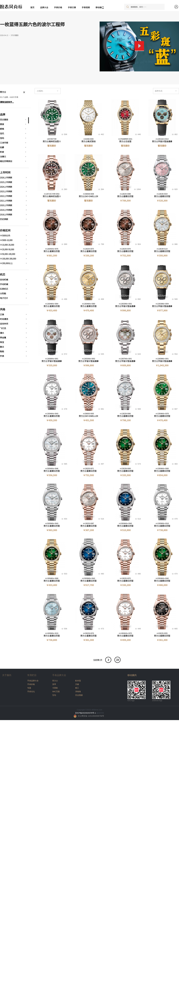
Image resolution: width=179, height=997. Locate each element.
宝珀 (54, 695)
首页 (32, 7)
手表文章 (72, 7)
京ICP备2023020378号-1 (85, 713)
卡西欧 (55, 688)
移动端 (99, 7)
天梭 (77, 684)
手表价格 (58, 7)
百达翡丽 (79, 695)
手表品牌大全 (33, 681)
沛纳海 (78, 691)
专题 (29, 688)
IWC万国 (56, 691)
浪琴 (54, 684)
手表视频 (86, 7)
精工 (77, 688)
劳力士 (55, 681)
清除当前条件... (7, 101)
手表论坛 (31, 691)
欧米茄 (78, 681)
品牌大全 (44, 7)
